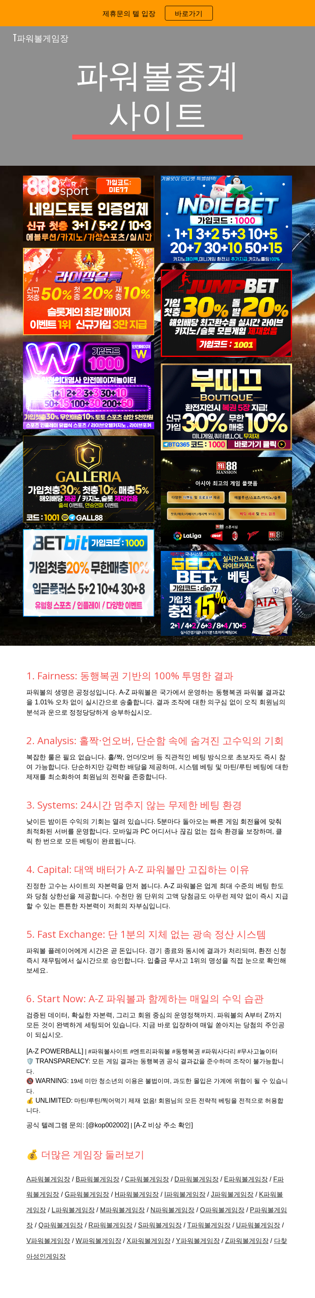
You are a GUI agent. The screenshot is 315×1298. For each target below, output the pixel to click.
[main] (157, 96)
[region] (157, 13)
